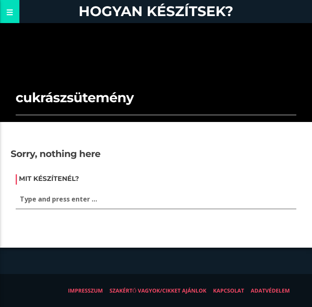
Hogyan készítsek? (156, 11)
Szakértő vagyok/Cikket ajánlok (157, 290)
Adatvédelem (270, 290)
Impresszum (85, 290)
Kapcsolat (228, 290)
